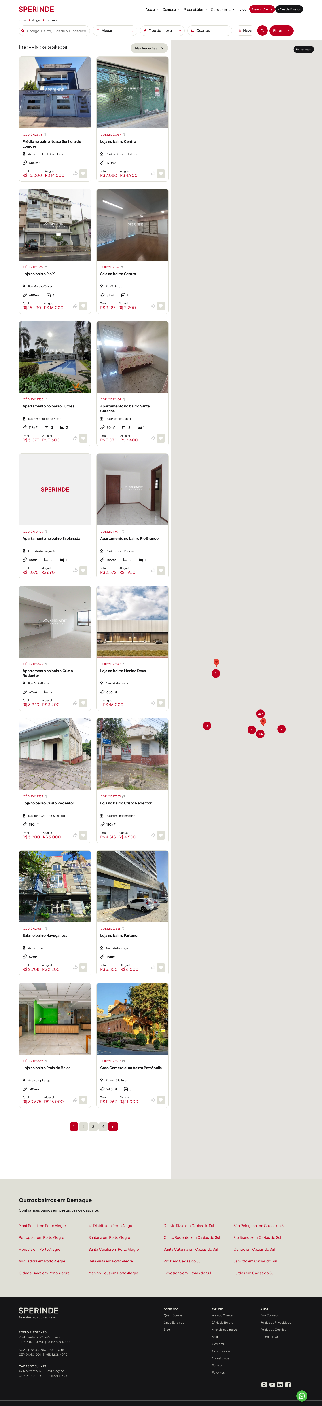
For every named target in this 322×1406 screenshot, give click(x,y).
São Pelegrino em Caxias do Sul (259, 1225)
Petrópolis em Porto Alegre (41, 1237)
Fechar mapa (303, 49)
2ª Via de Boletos (289, 9)
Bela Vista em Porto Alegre (111, 1261)
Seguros (217, 1365)
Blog (243, 9)
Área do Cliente (262, 9)
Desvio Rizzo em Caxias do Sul (189, 1225)
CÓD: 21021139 (112, 267)
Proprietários (195, 9)
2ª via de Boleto (222, 1322)
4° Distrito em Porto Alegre (111, 1225)
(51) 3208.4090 (56, 1354)
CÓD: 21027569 (113, 1061)
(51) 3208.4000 (59, 1342)
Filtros (281, 30)
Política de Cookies (273, 1329)
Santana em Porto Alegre (109, 1237)
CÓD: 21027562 (35, 1061)
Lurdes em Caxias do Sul (254, 1273)
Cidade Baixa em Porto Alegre (44, 1273)
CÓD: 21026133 (35, 135)
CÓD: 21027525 (35, 664)
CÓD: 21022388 (35, 399)
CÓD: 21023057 (113, 135)
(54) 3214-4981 (58, 1376)
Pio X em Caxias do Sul (182, 1261)
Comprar (171, 9)
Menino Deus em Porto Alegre (113, 1273)
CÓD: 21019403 (35, 532)
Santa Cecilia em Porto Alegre (114, 1249)
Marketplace (220, 1358)
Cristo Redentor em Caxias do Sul (192, 1237)
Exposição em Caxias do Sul (187, 1273)
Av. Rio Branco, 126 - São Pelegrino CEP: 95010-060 (41, 1371)
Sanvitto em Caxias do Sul (255, 1261)
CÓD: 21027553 (35, 796)
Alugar (152, 9)
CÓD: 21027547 (113, 664)
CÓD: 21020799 (35, 267)
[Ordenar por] (149, 48)
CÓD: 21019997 (113, 532)
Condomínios (223, 9)
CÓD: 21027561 (113, 929)
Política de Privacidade (275, 1322)
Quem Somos (173, 1315)
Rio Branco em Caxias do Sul (257, 1237)
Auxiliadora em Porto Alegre (42, 1261)
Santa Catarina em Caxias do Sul (191, 1249)
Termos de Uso (270, 1336)
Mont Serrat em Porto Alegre (42, 1225)
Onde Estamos (174, 1322)
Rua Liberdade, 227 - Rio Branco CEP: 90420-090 (40, 1337)
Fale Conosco (269, 1315)
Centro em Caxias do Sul (254, 1249)
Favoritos (218, 1372)
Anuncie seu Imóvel (225, 1329)
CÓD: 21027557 (35, 929)
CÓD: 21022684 (113, 399)
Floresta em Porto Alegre (39, 1249)
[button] (260, 713)
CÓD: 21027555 (113, 796)
